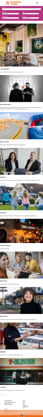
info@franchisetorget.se (11, 402)
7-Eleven (3, 387)
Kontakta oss (25, 405)
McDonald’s (4, 316)
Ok (21, 415)
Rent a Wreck (4, 142)
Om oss (24, 402)
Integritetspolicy (26, 406)
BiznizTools (3, 281)
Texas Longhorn (5, 245)
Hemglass (3, 213)
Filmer (24, 404)
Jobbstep (3, 177)
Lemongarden (4, 69)
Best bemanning (5, 104)
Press (24, 403)
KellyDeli (3, 352)
